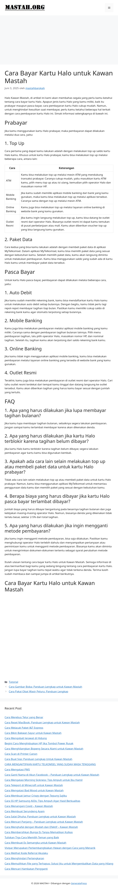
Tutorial (13, 682)
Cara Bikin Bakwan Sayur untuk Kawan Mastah (33, 733)
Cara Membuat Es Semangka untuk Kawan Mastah (35, 842)
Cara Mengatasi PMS (17, 769)
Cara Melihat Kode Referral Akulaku (26, 853)
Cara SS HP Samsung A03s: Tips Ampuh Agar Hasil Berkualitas (42, 801)
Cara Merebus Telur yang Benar (24, 717)
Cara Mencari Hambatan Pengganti (26, 868)
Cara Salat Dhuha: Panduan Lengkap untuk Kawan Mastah (40, 816)
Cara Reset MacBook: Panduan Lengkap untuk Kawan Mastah (42, 722)
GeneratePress (79, 883)
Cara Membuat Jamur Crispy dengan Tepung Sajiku (36, 795)
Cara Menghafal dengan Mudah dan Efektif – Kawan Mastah (41, 827)
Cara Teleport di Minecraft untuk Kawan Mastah (34, 785)
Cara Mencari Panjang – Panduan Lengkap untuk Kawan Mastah (44, 821)
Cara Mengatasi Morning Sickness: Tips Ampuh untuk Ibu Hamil (44, 780)
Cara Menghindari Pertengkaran (24, 858)
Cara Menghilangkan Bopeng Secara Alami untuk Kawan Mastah (44, 748)
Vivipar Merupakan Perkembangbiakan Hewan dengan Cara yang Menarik (50, 848)
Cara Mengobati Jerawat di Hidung (26, 738)
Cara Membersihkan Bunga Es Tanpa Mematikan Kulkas (39, 832)
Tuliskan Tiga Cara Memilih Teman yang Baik (32, 837)
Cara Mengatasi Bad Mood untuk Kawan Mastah (34, 790)
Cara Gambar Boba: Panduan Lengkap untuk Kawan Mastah (45, 686)
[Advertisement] (59, 38)
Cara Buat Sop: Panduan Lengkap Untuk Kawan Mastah (38, 759)
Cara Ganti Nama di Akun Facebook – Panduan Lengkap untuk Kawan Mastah (52, 774)
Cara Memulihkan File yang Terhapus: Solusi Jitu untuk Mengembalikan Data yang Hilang (59, 863)
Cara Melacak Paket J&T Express (24, 727)
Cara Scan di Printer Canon (21, 754)
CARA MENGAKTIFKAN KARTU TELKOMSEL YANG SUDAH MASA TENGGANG (50, 764)
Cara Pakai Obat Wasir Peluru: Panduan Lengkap (38, 691)
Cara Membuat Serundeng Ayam (25, 811)
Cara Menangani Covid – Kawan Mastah (29, 806)
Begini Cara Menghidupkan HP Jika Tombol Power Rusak (39, 743)
